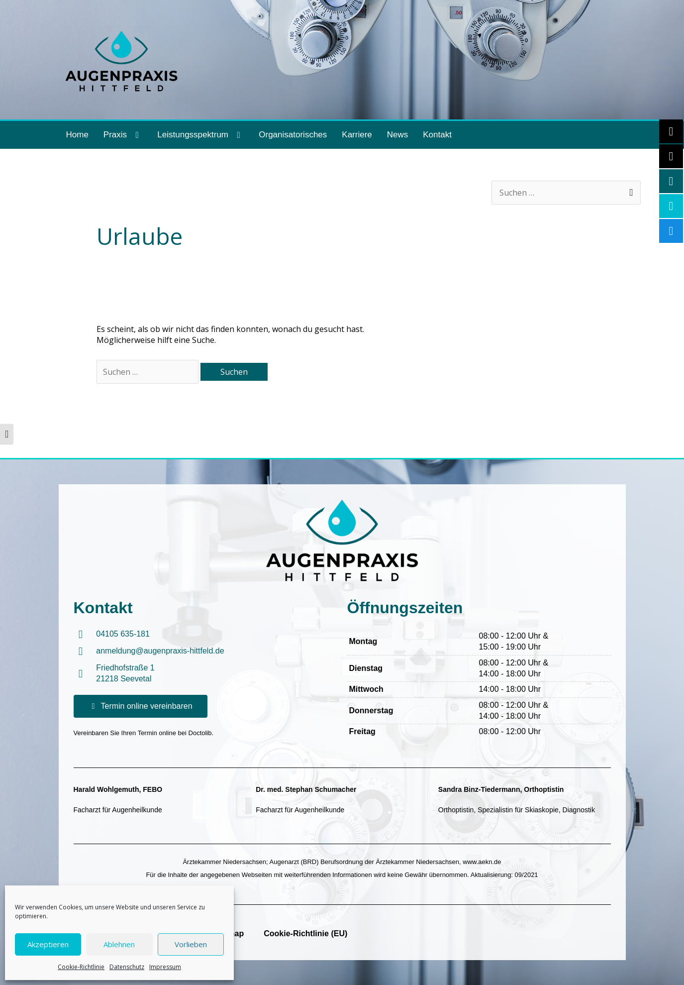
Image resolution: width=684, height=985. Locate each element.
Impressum (165, 967)
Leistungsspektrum (200, 135)
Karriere (357, 134)
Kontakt (437, 134)
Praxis (122, 135)
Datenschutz (126, 967)
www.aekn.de (482, 862)
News (397, 134)
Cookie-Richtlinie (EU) (305, 933)
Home (77, 134)
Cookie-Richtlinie (81, 967)
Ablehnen (119, 944)
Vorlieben (191, 944)
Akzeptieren (48, 944)
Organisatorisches (293, 134)
